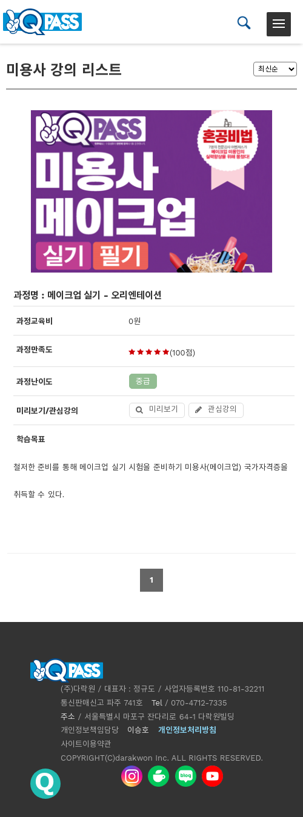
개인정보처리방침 (187, 730)
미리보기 (157, 409)
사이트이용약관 (86, 744)
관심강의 (216, 409)
